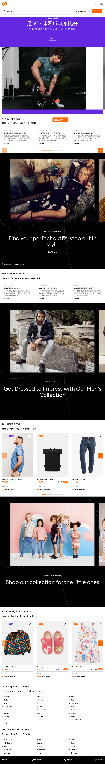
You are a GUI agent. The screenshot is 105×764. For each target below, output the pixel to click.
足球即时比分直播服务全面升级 (15, 133)
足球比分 (52, 38)
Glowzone (41, 750)
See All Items (52, 252)
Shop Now (52, 402)
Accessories (8, 706)
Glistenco (74, 746)
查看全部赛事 (60, 120)
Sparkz (39, 743)
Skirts (5, 723)
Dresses (6, 713)
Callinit (39, 740)
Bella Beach (8, 740)
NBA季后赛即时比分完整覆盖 (49, 133)
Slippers (73, 716)
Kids (72, 696)
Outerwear (7, 716)
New (5, 703)
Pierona (73, 740)
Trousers (40, 720)
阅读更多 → (7, 143)
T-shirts (73, 713)
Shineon (73, 743)
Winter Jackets (76, 720)
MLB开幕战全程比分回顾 (48, 288)
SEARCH (96, 11)
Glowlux (74, 753)
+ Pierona (7, 602)
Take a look (53, 590)
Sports (39, 703)
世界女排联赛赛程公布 (12, 288)
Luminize (7, 753)
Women (6, 696)
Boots (39, 713)
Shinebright (8, 743)
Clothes (6, 700)
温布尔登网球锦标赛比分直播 (84, 133)
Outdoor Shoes (42, 710)
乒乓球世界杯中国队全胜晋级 (84, 288)
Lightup (40, 746)
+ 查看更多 (7, 264)
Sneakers (74, 710)
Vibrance (74, 750)
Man (38, 696)
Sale (72, 700)
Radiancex (7, 750)
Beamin (6, 746)
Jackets (6, 710)
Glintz (39, 753)
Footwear (74, 703)
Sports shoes (42, 716)
